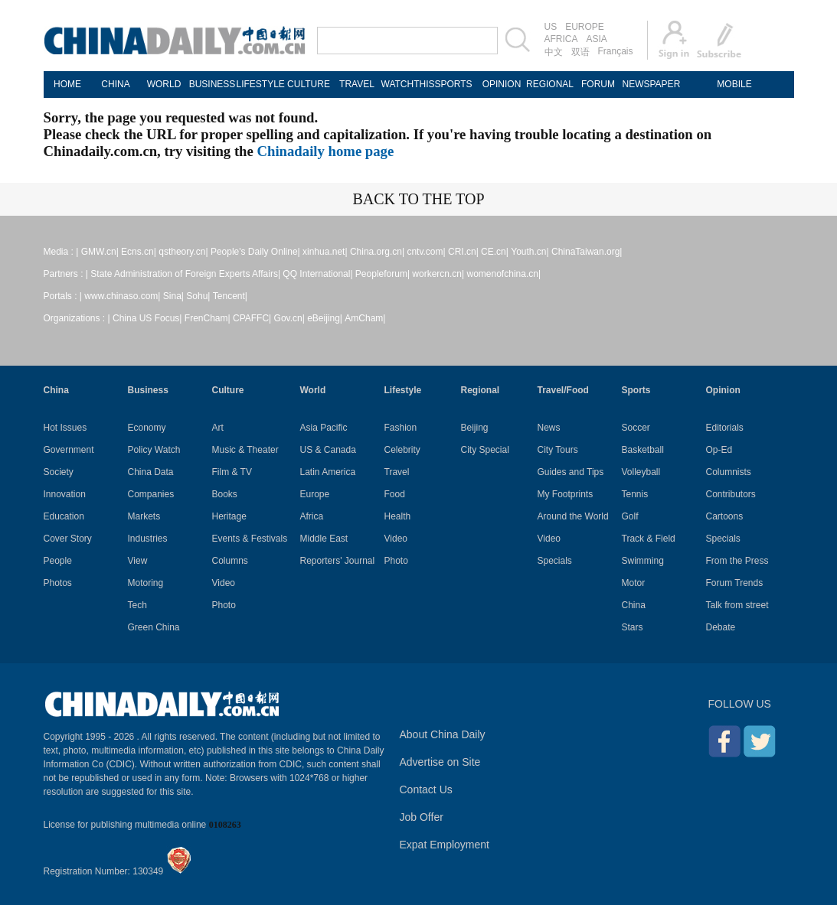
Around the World (573, 516)
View (138, 560)
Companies (151, 494)
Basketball (643, 449)
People (58, 560)
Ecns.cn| (138, 251)
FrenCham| (208, 318)
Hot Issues (65, 427)
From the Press (737, 560)
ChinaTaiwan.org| (587, 251)
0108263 (225, 824)
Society (59, 472)
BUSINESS (212, 84)
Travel (397, 472)
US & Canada (328, 449)
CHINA (115, 84)
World (313, 390)
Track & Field (648, 538)
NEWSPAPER (647, 84)
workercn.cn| (438, 274)
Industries (148, 538)
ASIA (597, 39)
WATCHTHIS (405, 84)
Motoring (146, 583)
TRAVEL (356, 84)
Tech (137, 605)
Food (394, 494)
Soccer (636, 427)
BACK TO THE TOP (418, 198)
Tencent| (230, 296)
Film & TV (232, 472)
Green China (154, 627)
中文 (553, 52)
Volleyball (641, 472)
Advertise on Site (440, 762)
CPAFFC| (252, 318)
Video (223, 583)
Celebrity (402, 449)
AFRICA (561, 39)
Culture (228, 390)
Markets (144, 516)
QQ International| (317, 274)
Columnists (728, 472)
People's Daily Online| (255, 251)
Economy (147, 427)
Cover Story (68, 538)
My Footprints (565, 494)
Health (397, 516)
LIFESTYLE (261, 84)
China (56, 390)
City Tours (558, 449)
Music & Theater (245, 449)
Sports (636, 390)
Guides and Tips (571, 472)
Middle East (324, 538)
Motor (634, 583)
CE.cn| (494, 251)
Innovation (65, 494)
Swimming (643, 560)
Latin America (328, 472)
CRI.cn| (463, 251)
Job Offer (421, 817)
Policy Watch (154, 449)
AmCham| (365, 318)
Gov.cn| (289, 318)
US (550, 26)
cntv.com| (426, 251)
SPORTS (453, 84)
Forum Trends (734, 583)
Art (218, 427)
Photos (58, 583)
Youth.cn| (529, 251)
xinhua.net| (325, 251)
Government (69, 449)
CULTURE (308, 84)
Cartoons (725, 516)
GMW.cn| (100, 251)
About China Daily (443, 734)
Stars (632, 627)
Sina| (173, 296)
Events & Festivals (250, 538)
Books (224, 494)
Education (64, 516)
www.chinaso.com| (122, 296)
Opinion (723, 390)
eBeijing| (324, 318)
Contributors (731, 494)
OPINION (501, 84)
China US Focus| (147, 318)
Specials (555, 560)
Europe (315, 494)
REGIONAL (550, 84)
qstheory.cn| (183, 251)
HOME (67, 84)
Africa (312, 516)
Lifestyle (403, 390)
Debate (721, 627)
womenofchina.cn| (504, 274)
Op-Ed (719, 449)
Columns (230, 560)
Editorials (725, 427)
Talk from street (737, 605)
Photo (224, 605)
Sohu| (198, 296)
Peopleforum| (382, 274)
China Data (151, 472)
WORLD (164, 84)
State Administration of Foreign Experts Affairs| (185, 274)
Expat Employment (445, 844)
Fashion (400, 427)
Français (615, 51)
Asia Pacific (324, 427)
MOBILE (734, 84)
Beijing (475, 427)
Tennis (635, 494)
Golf (630, 516)
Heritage (229, 516)
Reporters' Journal (337, 560)
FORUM (598, 84)
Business (148, 390)
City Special (485, 449)
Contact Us (426, 789)
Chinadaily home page (325, 151)
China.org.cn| (377, 251)
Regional (480, 390)
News (549, 427)
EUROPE (584, 26)
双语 (580, 52)
